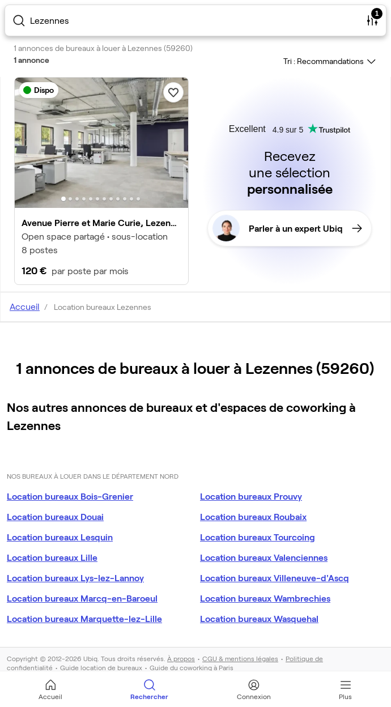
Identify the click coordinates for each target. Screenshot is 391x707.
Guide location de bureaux (101, 667)
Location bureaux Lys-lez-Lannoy (75, 577)
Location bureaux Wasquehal (259, 618)
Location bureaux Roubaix (253, 516)
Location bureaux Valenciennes (264, 557)
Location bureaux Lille (52, 557)
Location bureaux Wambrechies (265, 598)
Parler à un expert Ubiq (287, 228)
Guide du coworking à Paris (191, 667)
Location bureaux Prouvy (251, 496)
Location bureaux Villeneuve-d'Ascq (274, 577)
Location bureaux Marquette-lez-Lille (84, 618)
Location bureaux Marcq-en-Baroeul (82, 598)
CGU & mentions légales (240, 658)
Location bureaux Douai (55, 516)
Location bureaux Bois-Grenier (70, 496)
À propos (181, 658)
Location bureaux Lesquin (60, 536)
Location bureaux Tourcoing (257, 536)
